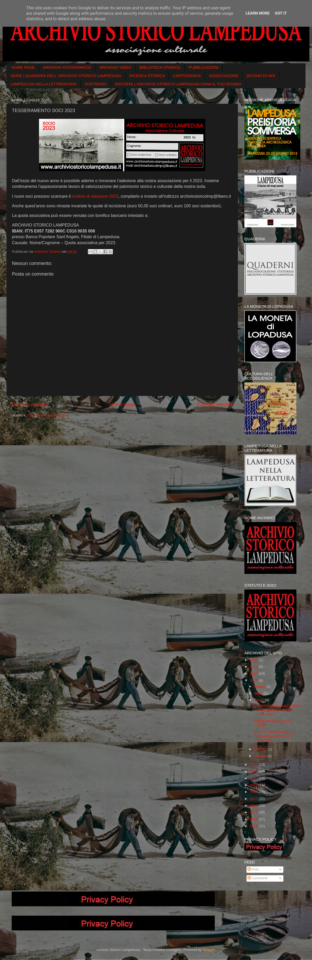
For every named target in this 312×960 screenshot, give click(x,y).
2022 (254, 764)
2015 (254, 812)
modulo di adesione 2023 (95, 196)
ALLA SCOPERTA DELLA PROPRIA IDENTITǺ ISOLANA (273, 736)
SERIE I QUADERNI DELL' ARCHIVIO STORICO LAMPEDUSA (65, 75)
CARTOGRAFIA (187, 75)
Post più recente (29, 404)
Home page (122, 404)
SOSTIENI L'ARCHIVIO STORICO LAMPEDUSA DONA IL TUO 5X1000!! (178, 84)
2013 (254, 826)
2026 (254, 660)
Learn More (258, 13)
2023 (254, 680)
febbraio (261, 749)
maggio (260, 686)
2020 (254, 778)
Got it (281, 13)
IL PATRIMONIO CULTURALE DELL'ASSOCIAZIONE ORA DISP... (276, 710)
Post (253, 869)
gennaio (261, 756)
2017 (254, 799)
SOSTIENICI (95, 84)
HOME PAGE (23, 67)
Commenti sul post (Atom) (47, 415)
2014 (254, 819)
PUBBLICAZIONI (203, 67)
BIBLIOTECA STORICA (159, 67)
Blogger (209, 950)
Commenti (258, 878)
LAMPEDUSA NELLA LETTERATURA (43, 84)
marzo (259, 700)
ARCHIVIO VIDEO (115, 67)
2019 (254, 785)
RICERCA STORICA (147, 75)
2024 (254, 673)
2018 (254, 792)
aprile (259, 693)
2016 (254, 805)
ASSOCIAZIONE (223, 75)
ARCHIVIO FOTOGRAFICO (67, 67)
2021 (254, 771)
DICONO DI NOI (260, 75)
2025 (254, 667)
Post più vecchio (215, 404)
